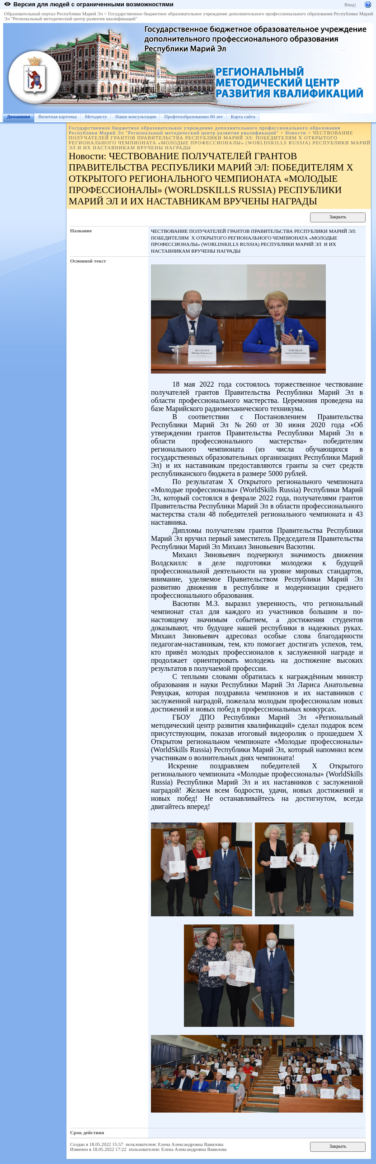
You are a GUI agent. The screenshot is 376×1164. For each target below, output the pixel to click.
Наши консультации (135, 116)
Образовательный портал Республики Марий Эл (53, 13)
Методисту (96, 116)
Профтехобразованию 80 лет (193, 116)
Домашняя (18, 116)
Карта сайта (243, 116)
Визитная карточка (57, 116)
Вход (349, 4)
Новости (295, 132)
